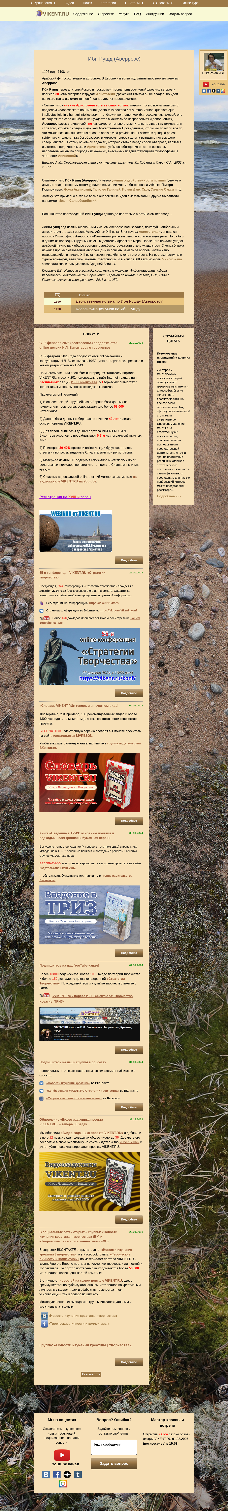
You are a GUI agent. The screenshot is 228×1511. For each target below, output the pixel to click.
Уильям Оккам (162, 189)
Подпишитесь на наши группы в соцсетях (72, 1062)
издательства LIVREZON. (73, 735)
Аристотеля (105, 94)
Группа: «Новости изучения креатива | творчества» (85, 1345)
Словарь (162, 3)
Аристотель (148, 231)
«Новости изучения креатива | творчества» (82, 1315)
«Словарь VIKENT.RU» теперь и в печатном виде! (78, 705)
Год (57, 295)
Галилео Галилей (106, 189)
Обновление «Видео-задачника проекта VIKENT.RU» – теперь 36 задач (71, 1122)
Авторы (134, 3)
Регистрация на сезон (65, 497)
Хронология (43, 3)
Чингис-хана (172, 259)
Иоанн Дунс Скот (135, 189)
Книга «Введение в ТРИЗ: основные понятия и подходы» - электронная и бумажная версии (76, 836)
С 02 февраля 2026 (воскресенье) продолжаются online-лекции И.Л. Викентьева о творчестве (78, 345)
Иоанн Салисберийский (77, 200)
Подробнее (129, 560)
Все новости (91, 1374)
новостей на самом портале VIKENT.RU (91, 1280)
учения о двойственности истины (139, 180)
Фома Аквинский (77, 189)
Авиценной (67, 156)
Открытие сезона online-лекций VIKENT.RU (166, 1439)
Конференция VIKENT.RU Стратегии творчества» (83, 1090)
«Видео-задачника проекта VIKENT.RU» (92, 1133)
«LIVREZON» (129, 1142)
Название (84, 295)
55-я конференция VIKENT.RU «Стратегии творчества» (72, 575)
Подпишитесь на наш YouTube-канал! (69, 965)
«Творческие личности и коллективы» (74, 1098)
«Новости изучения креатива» (68, 1083)
